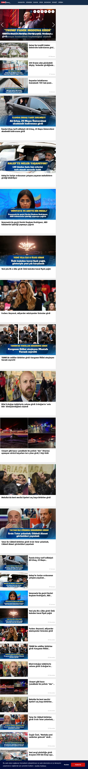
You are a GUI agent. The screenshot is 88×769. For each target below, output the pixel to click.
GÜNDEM (29, 2)
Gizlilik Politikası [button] (40, 766)
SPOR (41, 2)
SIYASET (54, 2)
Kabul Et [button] (78, 764)
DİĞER (60, 2)
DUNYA (35, 2)
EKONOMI (47, 2)
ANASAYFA (21, 2)
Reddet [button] (66, 764)
